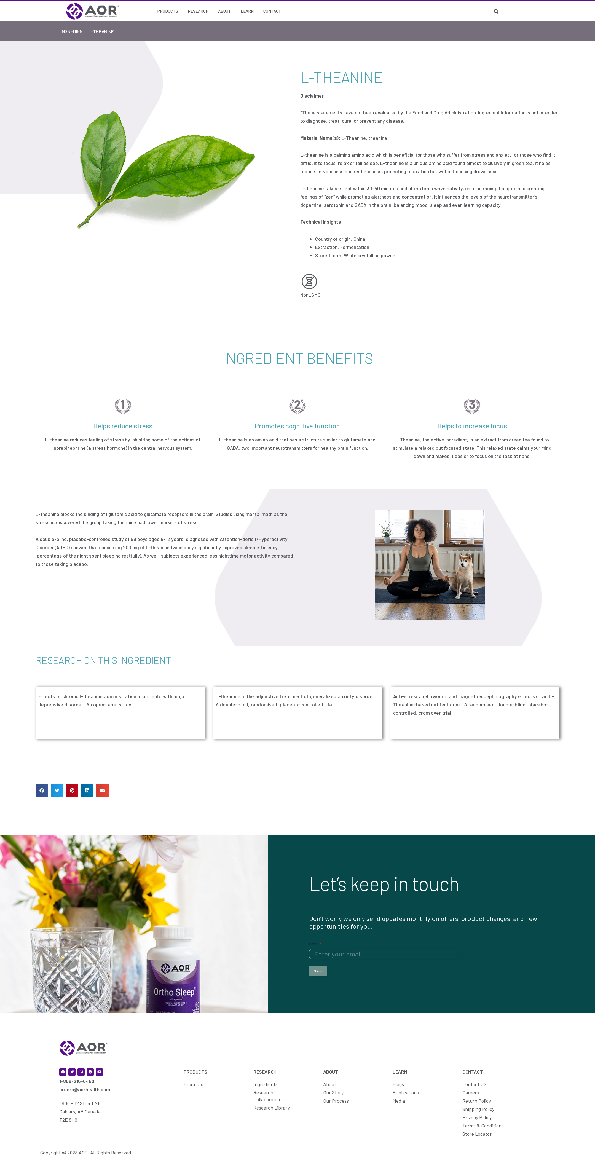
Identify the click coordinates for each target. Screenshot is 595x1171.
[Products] (168, 11)
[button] (42, 790)
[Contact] (272, 11)
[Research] (198, 11)
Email (315, 943)
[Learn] (247, 11)
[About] (224, 11)
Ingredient (73, 31)
